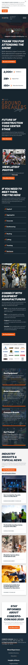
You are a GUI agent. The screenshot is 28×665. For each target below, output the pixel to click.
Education (14, 656)
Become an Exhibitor (9, 61)
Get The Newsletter (9, 470)
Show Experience (14, 650)
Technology (18, 501)
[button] (24, 17)
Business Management (9, 501)
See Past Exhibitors (8, 334)
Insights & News (14, 660)
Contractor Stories (9, 531)
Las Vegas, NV (13, 16)
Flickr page (15, 174)
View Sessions (7, 139)
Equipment (6, 592)
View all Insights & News (9, 473)
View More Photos (8, 178)
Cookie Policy (5, 7)
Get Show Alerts (14, 627)
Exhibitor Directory (14, 653)
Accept (5, 11)
